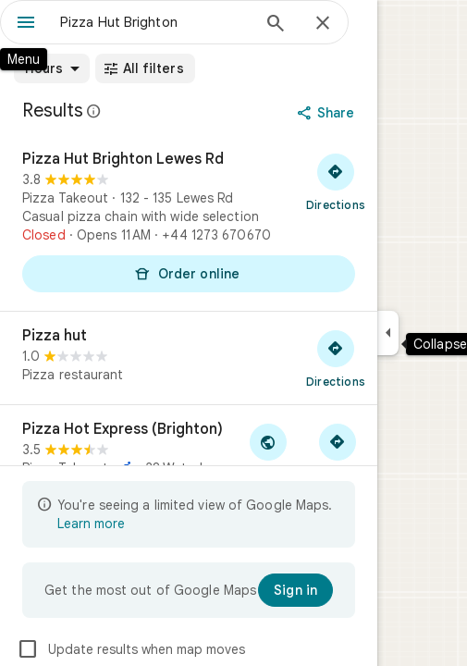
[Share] (328, 113)
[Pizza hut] (188, 358)
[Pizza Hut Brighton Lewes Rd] (188, 223)
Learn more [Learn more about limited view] (91, 523)
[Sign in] (295, 590)
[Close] (323, 24)
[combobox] (155, 22)
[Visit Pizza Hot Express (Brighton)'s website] (267, 451)
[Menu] (26, 24)
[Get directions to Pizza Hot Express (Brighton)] (337, 451)
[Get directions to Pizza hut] (336, 358)
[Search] (275, 25)
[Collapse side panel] (388, 333)
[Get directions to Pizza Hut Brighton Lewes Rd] (336, 181)
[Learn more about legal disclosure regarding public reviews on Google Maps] (94, 111)
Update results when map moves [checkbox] (131, 649)
